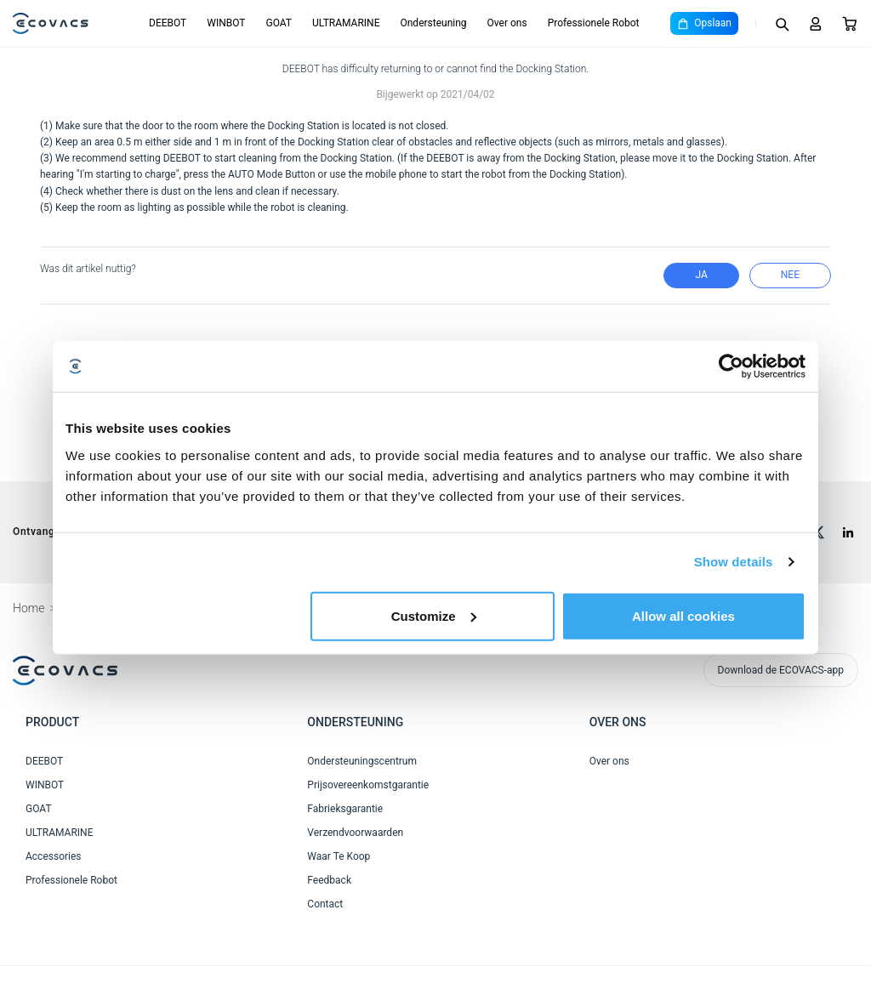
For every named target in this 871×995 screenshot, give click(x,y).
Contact (325, 904)
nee (790, 275)
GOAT (278, 23)
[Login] (815, 23)
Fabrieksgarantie (345, 809)
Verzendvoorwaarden (355, 833)
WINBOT (226, 23)
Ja (701, 275)
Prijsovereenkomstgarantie (368, 785)
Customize (433, 615)
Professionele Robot (594, 23)
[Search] (781, 23)
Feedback (329, 880)
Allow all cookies (683, 615)
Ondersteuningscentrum (362, 761)
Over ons (507, 23)
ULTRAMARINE (345, 23)
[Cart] (849, 23)
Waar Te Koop (338, 856)
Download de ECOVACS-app (781, 670)
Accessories (54, 856)
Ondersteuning (433, 23)
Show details (733, 561)
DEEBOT (167, 23)
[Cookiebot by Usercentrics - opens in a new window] (731, 366)
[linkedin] (848, 532)
